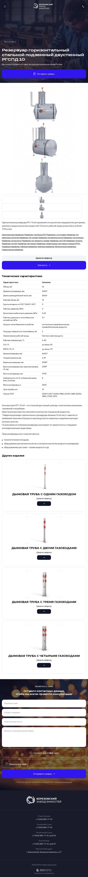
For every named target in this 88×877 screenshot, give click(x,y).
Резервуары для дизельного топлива (35, 241)
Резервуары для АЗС (9, 244)
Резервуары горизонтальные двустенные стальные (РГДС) (10, 42)
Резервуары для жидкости (11, 241)
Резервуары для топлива (28, 238)
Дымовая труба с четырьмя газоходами (44, 656)
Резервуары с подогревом (56, 235)
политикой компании (63, 782)
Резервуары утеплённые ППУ (35, 235)
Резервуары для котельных (73, 238)
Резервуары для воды (74, 241)
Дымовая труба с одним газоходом (44, 494)
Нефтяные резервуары (28, 247)
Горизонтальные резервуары (12, 250)
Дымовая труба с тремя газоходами (44, 602)
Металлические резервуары (65, 247)
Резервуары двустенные (27, 244)
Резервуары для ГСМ (58, 241)
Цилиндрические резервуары (13, 235)
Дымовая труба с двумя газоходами (44, 548)
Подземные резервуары (11, 247)
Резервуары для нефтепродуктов (50, 238)
